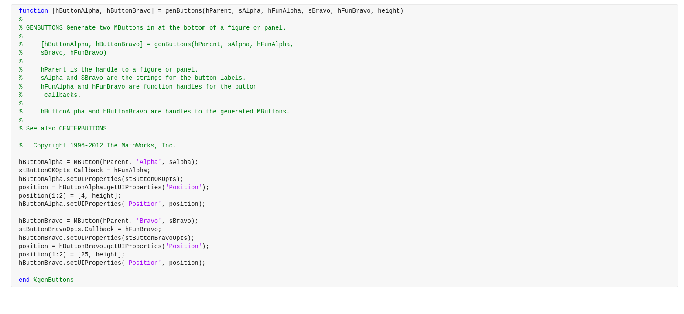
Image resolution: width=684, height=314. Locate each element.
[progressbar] (368, 178)
